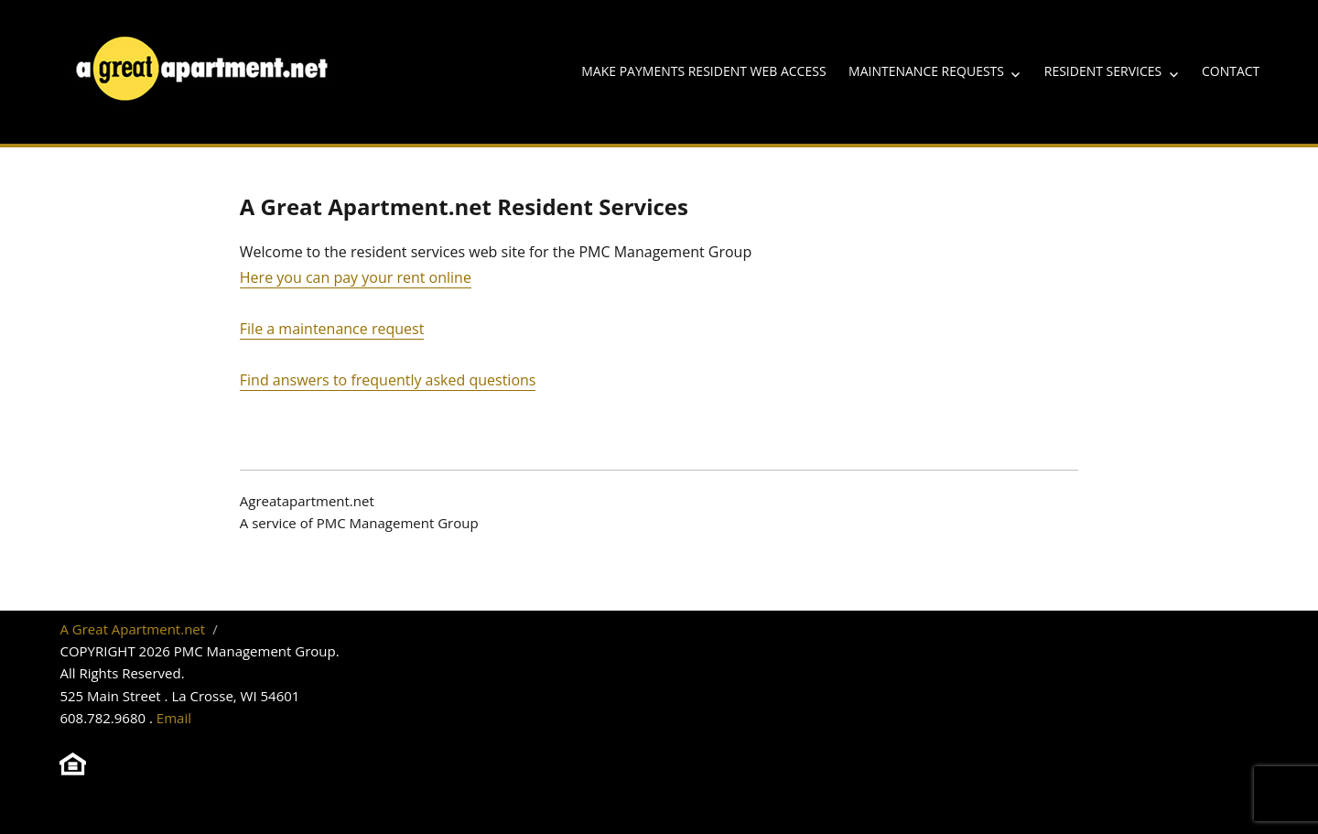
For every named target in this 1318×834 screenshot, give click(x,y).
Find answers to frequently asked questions (388, 380)
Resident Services (1102, 71)
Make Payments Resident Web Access (703, 71)
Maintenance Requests (926, 71)
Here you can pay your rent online (355, 277)
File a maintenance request (332, 329)
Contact (1230, 71)
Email (174, 718)
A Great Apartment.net (132, 629)
